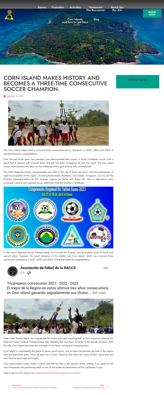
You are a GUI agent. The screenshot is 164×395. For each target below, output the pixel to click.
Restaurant (95, 8)
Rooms (42, 7)
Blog (96, 19)
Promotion (58, 7)
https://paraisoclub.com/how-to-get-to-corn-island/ (55, 373)
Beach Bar (117, 8)
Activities (75, 7)
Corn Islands (75, 20)
